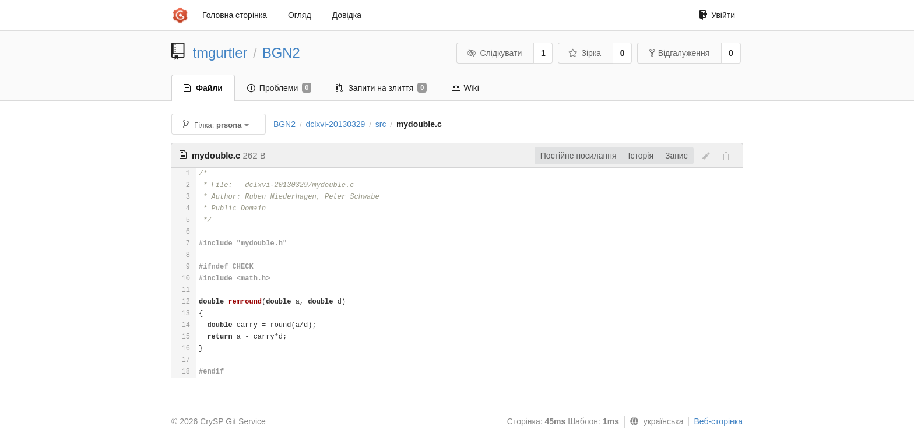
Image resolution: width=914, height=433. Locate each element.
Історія (640, 155)
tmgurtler (220, 53)
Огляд (299, 15)
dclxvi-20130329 (335, 124)
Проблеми (279, 88)
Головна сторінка (234, 15)
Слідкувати (494, 53)
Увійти (717, 15)
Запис (676, 155)
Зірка (584, 53)
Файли (203, 88)
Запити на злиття (381, 88)
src (380, 124)
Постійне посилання (578, 155)
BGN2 (281, 53)
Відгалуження (679, 53)
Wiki (465, 88)
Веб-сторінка (718, 421)
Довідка (346, 15)
